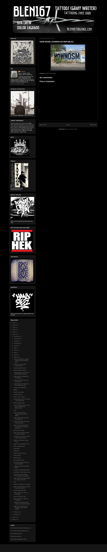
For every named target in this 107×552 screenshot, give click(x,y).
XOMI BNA (16, 448)
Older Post (93, 125)
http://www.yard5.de (16, 536)
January (16, 514)
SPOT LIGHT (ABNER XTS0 (21, 444)
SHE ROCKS (17, 455)
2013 (14, 329)
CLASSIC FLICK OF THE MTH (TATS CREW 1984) (22, 437)
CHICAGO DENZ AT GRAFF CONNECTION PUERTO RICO (21, 360)
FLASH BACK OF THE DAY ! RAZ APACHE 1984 (21, 384)
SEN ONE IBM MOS (19, 403)
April (15, 355)
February (16, 512)
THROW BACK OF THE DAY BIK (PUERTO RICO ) (21, 373)
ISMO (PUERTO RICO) (20, 370)
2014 (14, 327)
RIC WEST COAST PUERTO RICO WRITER (21, 463)
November (17, 338)
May (15, 352)
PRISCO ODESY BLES (20, 368)
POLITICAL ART (18, 394)
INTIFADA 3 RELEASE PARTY (22, 470)
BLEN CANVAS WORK (20, 490)
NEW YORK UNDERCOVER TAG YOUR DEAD (21, 433)
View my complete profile (17, 84)
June (15, 350)
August (16, 345)
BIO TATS (16, 451)
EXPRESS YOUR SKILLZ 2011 (22, 472)
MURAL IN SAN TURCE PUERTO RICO (20, 365)
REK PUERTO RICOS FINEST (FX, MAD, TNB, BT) (22, 479)
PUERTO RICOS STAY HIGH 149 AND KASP (21, 422)
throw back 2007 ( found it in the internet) (21, 380)
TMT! (15, 410)
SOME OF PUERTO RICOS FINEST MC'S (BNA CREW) (22, 503)
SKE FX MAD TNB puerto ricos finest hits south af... (22, 487)
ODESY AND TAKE (19, 392)
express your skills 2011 (20, 387)
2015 (14, 325)
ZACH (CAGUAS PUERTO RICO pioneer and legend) (21, 475)
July (15, 348)
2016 (14, 322)
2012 (14, 332)
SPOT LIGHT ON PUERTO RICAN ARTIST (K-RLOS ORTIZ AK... (21, 427)
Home (68, 125)
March (16, 357)
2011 (14, 334)
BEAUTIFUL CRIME (19, 430)
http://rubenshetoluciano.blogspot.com (21, 528)
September (17, 343)
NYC (15, 482)
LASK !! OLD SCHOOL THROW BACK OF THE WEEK (21, 414)
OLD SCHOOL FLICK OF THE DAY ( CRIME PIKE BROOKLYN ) (22, 407)
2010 (14, 517)
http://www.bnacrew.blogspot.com (19, 530)
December (17, 336)
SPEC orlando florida (19, 446)
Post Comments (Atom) (71, 129)
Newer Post (43, 125)
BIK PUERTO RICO (19, 460)
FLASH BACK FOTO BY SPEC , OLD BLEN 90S (22, 399)
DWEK (15, 390)
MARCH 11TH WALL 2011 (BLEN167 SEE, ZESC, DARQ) (21, 508)
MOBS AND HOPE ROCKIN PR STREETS (21, 418)
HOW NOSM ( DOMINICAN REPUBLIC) (21, 377)
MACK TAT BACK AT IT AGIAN (22, 484)
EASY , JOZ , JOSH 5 (19, 397)
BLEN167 (22, 71)
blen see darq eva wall (20, 496)
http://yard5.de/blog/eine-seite (18, 539)
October (16, 341)
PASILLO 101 (17, 458)
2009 (14, 519)
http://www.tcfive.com (16, 533)
